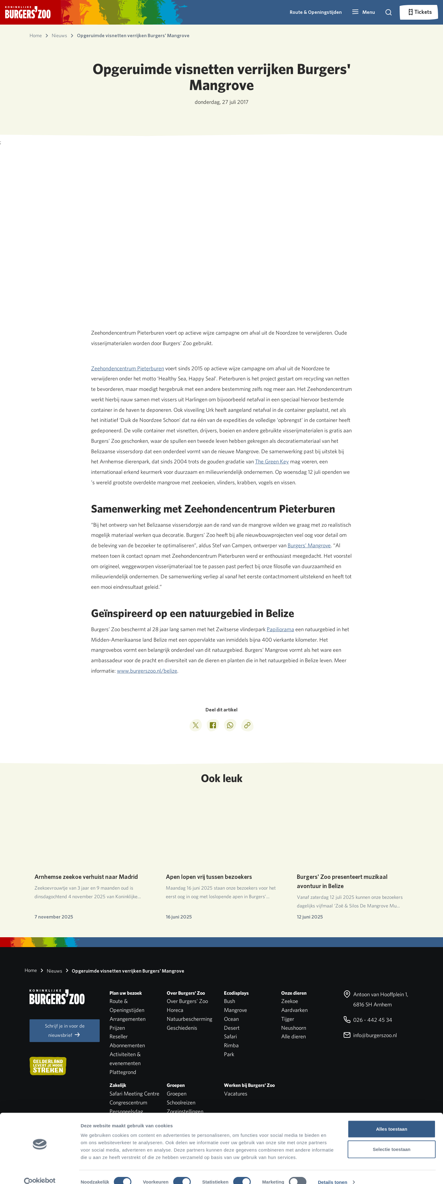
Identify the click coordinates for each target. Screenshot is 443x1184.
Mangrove (235, 1009)
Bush (229, 1001)
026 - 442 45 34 (367, 1019)
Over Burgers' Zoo (187, 1001)
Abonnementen (127, 1045)
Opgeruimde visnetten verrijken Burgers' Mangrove (123, 970)
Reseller (119, 1036)
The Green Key (272, 461)
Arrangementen (128, 1018)
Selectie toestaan (392, 1139)
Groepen (176, 1093)
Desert (232, 1027)
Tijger (287, 1018)
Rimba (231, 1045)
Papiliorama (280, 629)
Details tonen (332, 1171)
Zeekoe (289, 1001)
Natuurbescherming (189, 1018)
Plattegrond (123, 1072)
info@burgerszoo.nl (370, 1035)
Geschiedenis (182, 1027)
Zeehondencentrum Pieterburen (127, 368)
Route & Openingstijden (316, 12)
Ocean (231, 1018)
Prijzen (117, 1027)
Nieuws (50, 970)
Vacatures (235, 1093)
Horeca (175, 1009)
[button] (363, 12)
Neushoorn (293, 1027)
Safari (230, 1036)
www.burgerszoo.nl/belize (147, 670)
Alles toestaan (391, 1118)
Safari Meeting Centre (134, 1093)
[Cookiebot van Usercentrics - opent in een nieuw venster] (40, 1172)
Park (229, 1054)
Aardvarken (294, 1009)
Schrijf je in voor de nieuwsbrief (65, 1030)
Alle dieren (293, 1036)
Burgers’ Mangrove (309, 545)
